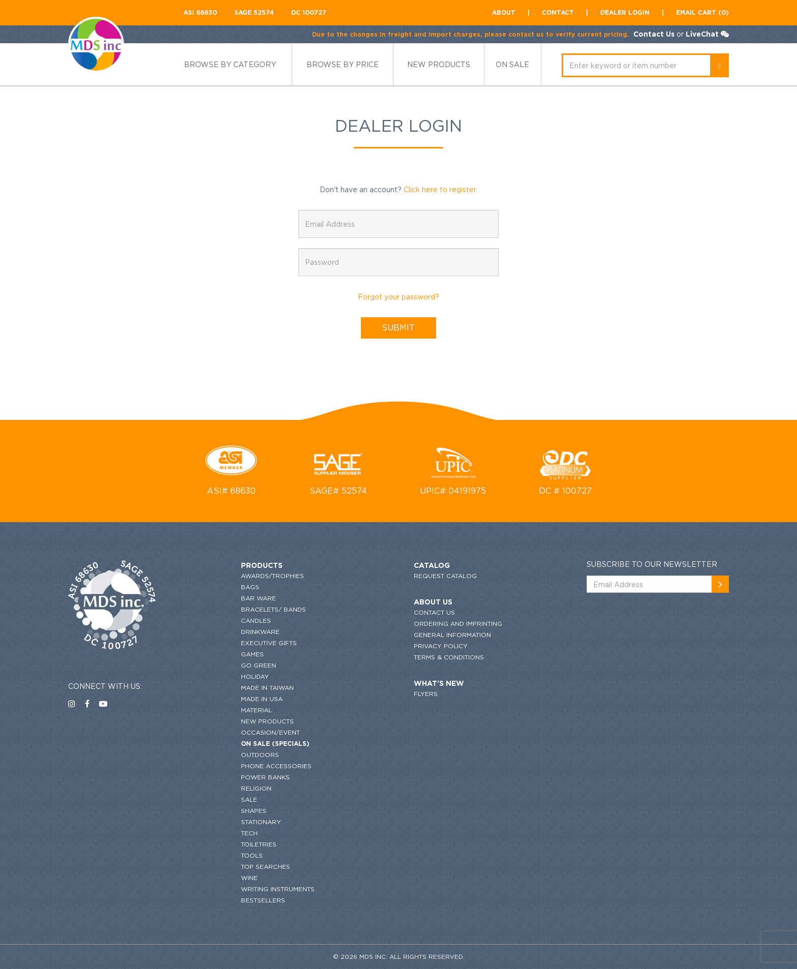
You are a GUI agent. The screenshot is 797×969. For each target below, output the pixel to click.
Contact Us (654, 34)
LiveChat (702, 34)
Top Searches (265, 866)
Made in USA (262, 698)
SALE (249, 799)
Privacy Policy (441, 646)
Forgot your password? (398, 296)
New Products (267, 721)
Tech (249, 833)
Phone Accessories (276, 766)
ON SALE (512, 64)
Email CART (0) (702, 12)
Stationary (261, 822)
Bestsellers (263, 900)
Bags (250, 587)
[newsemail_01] (720, 584)
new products (438, 64)
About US (433, 601)
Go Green (258, 665)
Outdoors (260, 754)
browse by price (342, 64)
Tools (252, 855)
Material (256, 710)
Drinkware (260, 631)
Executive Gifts (269, 643)
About (503, 12)
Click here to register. (440, 189)
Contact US (434, 612)
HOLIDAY (255, 676)
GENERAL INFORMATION (452, 634)
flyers (426, 693)
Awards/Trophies (272, 575)
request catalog (445, 575)
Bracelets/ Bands (273, 609)
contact (558, 12)
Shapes (253, 810)
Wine (249, 877)
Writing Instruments (278, 889)
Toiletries (259, 844)
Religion (256, 788)
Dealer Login (625, 12)
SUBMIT (398, 327)
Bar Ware (258, 598)
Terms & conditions (449, 657)
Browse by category (230, 64)
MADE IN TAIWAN (267, 687)
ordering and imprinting (458, 623)
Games (252, 654)
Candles (256, 620)
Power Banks (265, 777)
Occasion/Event (270, 732)
